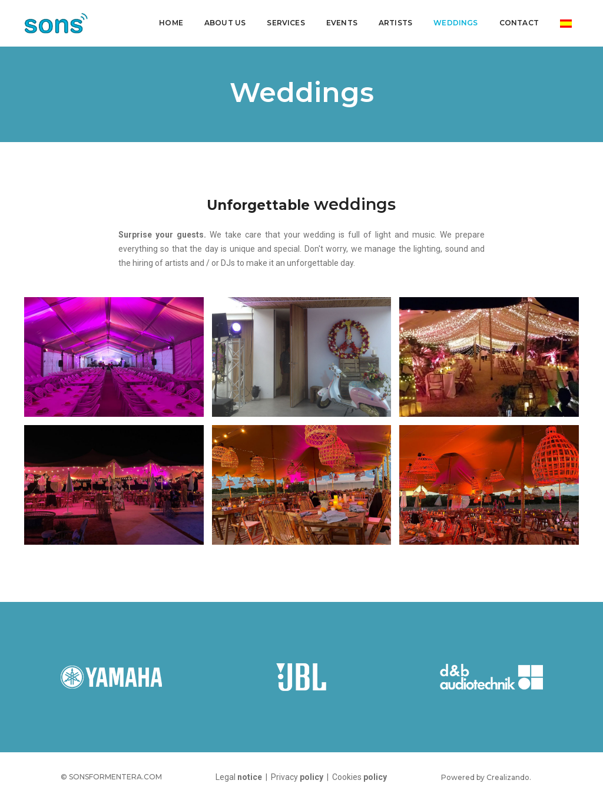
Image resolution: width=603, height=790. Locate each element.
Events (339, 21)
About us (222, 21)
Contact (516, 21)
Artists (393, 21)
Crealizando (507, 777)
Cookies (359, 777)
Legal (239, 777)
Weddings (453, 21)
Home (169, 21)
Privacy (298, 777)
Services (283, 21)
